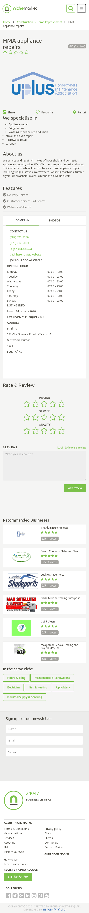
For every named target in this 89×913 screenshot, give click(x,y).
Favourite (44, 112)
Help (6, 847)
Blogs (48, 833)
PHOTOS (54, 220)
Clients (48, 838)
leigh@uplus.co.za (21, 249)
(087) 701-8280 (19, 237)
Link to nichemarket (16, 864)
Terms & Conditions (16, 829)
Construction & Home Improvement (39, 22)
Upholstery (63, 687)
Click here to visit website (25, 254)
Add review (75, 488)
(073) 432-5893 (19, 243)
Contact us (51, 842)
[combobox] (44, 752)
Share (9, 112)
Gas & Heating (38, 687)
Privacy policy (52, 829)
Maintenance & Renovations (52, 678)
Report (79, 112)
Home (7, 22)
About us (9, 842)
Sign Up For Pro (18, 876)
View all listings (13, 833)
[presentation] (35, 766)
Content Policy (53, 847)
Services (9, 838)
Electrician (13, 687)
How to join (11, 859)
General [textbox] (12, 752)
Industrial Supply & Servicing (24, 697)
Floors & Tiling (16, 678)
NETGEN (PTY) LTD (54, 909)
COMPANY (22, 220)
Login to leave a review (71, 447)
